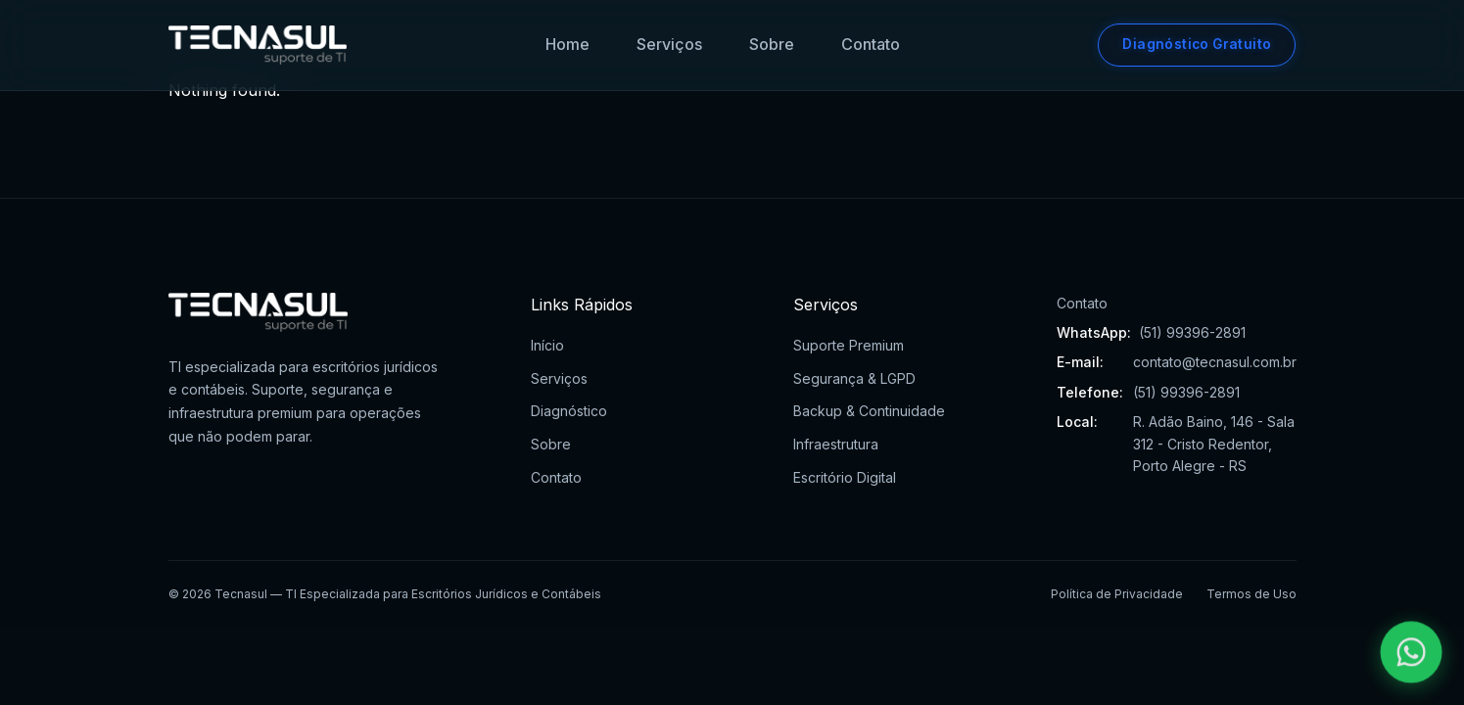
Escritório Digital (844, 477)
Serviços (669, 44)
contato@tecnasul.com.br (1215, 361)
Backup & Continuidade (869, 410)
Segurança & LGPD (854, 378)
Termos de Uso (1251, 594)
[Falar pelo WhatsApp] (1411, 652)
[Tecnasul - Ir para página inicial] (258, 45)
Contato (870, 44)
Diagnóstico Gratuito (1196, 44)
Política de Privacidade (1117, 594)
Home (567, 44)
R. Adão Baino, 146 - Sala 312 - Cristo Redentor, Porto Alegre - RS (1214, 443)
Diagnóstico (569, 410)
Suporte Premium (848, 345)
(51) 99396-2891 (1192, 332)
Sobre (771, 44)
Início (547, 345)
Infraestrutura (835, 444)
